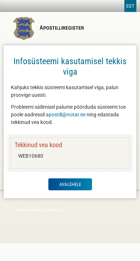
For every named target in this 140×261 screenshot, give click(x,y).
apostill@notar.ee (65, 115)
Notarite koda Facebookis (37, 210)
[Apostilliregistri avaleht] (50, 39)
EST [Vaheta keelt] (130, 6)
